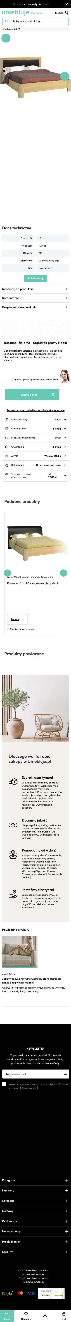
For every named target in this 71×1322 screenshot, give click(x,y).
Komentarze (10, 298)
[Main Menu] (7, 1313)
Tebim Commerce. (33, 1281)
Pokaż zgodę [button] (29, 1088)
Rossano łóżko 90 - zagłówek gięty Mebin (33, 583)
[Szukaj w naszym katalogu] (35, 21)
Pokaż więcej (35, 278)
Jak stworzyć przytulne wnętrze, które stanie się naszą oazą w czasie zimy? (31, 980)
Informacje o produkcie (18, 289)
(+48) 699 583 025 (49, 379)
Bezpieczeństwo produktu (19, 307)
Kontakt (62, 13)
